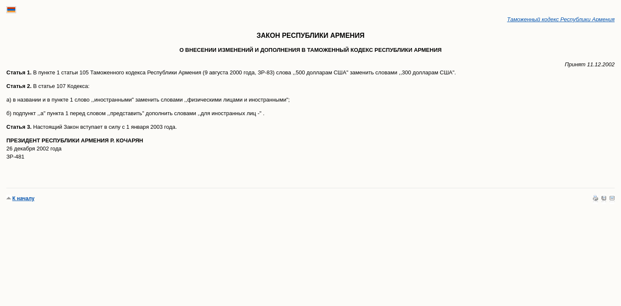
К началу (23, 198)
